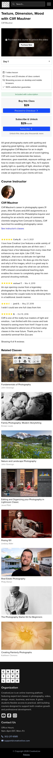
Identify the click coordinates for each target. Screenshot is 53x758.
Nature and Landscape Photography (18, 461)
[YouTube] (3, 715)
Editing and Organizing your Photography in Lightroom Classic (22, 501)
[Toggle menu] (49, 4)
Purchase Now (26, 45)
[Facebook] (9, 715)
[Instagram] (15, 715)
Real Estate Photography (13, 578)
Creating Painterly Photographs (16, 652)
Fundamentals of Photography (16, 384)
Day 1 (5, 61)
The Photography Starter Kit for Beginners (21, 616)
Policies (26, 754)
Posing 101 (6, 540)
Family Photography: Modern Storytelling (21, 422)
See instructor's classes (12, 228)
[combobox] (28, 4)
